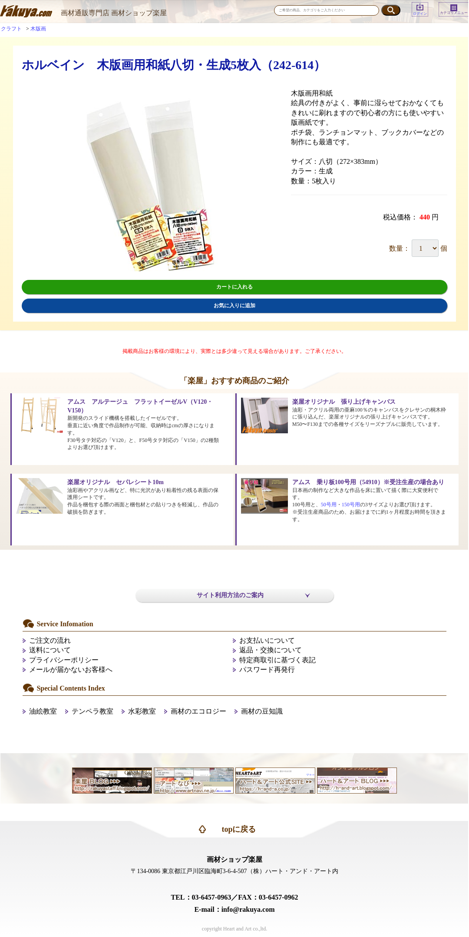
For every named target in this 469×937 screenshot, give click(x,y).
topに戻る (238, 829)
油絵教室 (43, 711)
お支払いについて (267, 640)
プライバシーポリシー (64, 660)
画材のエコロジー (198, 711)
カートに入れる (234, 287)
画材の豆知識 (262, 711)
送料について (50, 650)
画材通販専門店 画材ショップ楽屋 (114, 13)
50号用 (329, 505)
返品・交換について (270, 650)
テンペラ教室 (92, 711)
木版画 (38, 29)
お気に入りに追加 (234, 305)
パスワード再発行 (267, 669)
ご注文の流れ (50, 640)
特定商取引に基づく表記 (277, 660)
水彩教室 (142, 711)
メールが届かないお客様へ (70, 669)
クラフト (11, 29)
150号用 (351, 505)
